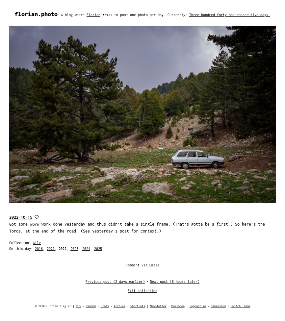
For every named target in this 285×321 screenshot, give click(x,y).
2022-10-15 (20, 217)
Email (154, 265)
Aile (37, 243)
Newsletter (158, 306)
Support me (198, 306)
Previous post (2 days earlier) (115, 282)
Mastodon (178, 306)
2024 (86, 249)
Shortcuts (137, 306)
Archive (119, 306)
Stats (105, 306)
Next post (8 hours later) (174, 282)
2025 (98, 249)
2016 (39, 249)
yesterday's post (110, 231)
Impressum (218, 306)
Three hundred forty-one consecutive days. (229, 15)
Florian (93, 15)
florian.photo (36, 14)
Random (91, 306)
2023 (74, 249)
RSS (78, 306)
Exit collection (142, 291)
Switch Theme (240, 306)
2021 (51, 249)
